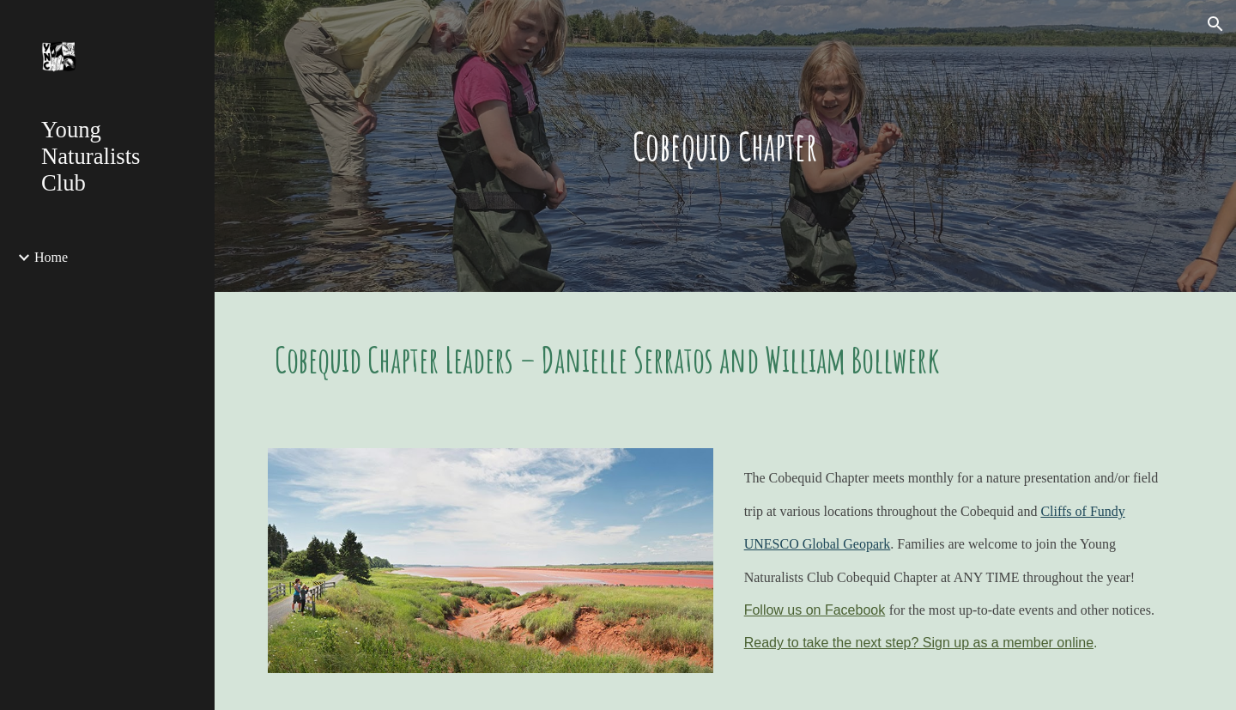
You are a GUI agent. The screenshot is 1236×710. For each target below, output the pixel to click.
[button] (1215, 24)
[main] (725, 146)
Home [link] (51, 257)
